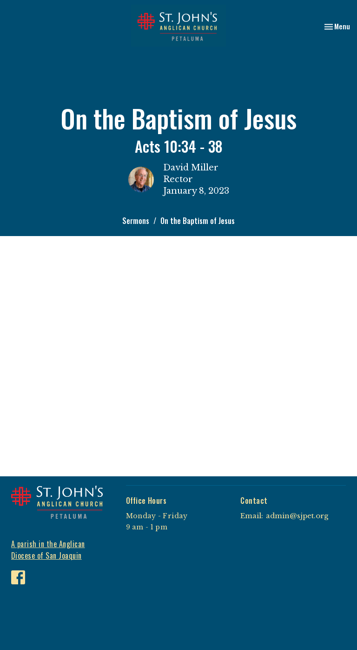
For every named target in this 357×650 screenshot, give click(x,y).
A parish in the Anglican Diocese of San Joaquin (48, 549)
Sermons (135, 220)
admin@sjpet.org (297, 515)
